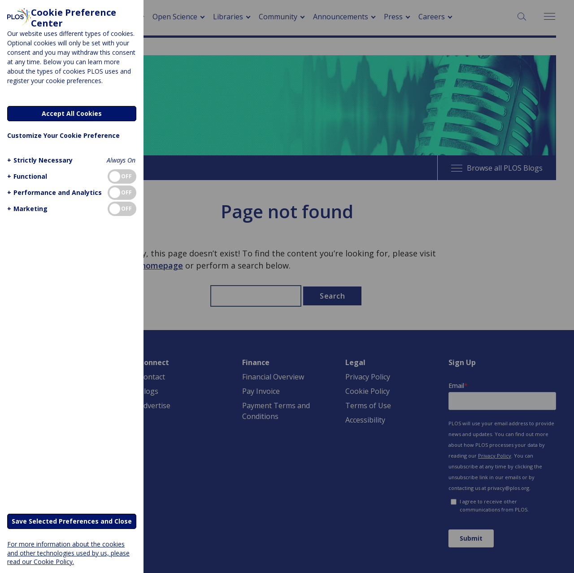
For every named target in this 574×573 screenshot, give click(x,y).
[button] (38, 160)
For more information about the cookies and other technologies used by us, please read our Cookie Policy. (68, 552)
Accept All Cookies (72, 113)
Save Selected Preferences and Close (72, 521)
